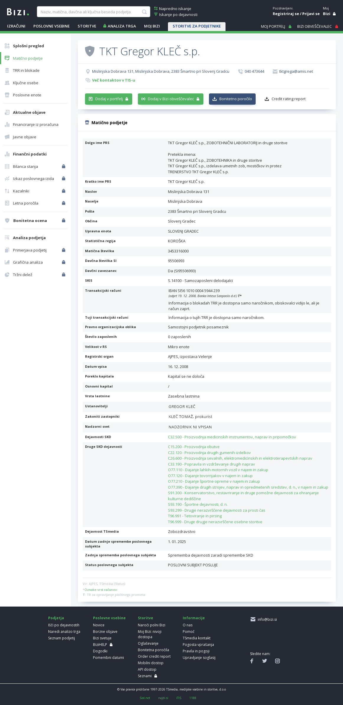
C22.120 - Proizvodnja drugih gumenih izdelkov (209, 452)
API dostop (147, 669)
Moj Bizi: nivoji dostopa (149, 634)
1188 (192, 698)
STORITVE (87, 26)
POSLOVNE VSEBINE (51, 26)
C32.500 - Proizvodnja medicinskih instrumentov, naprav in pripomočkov (232, 437)
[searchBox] (93, 11)
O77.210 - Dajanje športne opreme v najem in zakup (214, 481)
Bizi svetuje (102, 638)
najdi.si (163, 698)
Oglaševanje (148, 643)
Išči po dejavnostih (63, 625)
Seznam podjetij (61, 638)
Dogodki (100, 651)
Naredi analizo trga (64, 631)
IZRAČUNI (16, 26)
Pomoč (189, 631)
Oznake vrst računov (100, 589)
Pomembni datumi (108, 657)
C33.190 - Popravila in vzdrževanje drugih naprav (211, 464)
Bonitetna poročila (153, 649)
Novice (98, 625)
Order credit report (154, 656)
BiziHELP (100, 644)
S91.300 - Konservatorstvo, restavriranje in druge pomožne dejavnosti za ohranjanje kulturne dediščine (243, 495)
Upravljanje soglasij (199, 657)
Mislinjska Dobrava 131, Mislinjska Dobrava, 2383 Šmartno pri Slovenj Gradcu (160, 71)
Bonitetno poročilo (235, 98)
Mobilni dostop (151, 662)
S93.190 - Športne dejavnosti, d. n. (198, 504)
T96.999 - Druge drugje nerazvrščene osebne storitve (215, 521)
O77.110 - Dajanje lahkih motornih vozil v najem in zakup (218, 469)
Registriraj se (286, 13)
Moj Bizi (152, 26)
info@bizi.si (266, 619)
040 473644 (254, 71)
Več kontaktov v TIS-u (113, 80)
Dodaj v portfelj (109, 98)
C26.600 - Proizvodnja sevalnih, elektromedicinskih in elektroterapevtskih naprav (240, 458)
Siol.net (145, 698)
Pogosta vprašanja (198, 644)
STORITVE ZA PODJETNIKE (197, 26)
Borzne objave (105, 631)
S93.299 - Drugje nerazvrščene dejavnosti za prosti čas (216, 510)
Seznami (145, 675)
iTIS (178, 698)
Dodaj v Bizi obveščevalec (171, 98)
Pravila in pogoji (196, 651)
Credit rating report (289, 98)
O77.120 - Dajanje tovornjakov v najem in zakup (210, 475)
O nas (187, 625)
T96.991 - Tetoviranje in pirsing (195, 515)
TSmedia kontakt (196, 638)
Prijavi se (311, 13)
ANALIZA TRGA (122, 26)
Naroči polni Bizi (151, 625)
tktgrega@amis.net (296, 71)
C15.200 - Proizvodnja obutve (194, 446)
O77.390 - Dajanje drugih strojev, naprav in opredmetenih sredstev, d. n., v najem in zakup (248, 487)
